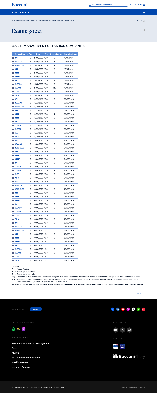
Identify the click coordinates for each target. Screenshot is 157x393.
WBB (17, 95)
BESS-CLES (19, 65)
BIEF (16, 69)
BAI (16, 58)
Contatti (141, 21)
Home (14, 21)
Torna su (140, 293)
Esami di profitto (51, 21)
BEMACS (18, 62)
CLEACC (18, 84)
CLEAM (18, 88)
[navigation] (78, 12)
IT (135, 4)
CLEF (17, 92)
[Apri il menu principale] (144, 4)
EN (130, 4)
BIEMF (17, 77)
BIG (16, 80)
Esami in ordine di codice (66, 21)
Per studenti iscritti (23, 21)
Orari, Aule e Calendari (38, 21)
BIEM (17, 73)
